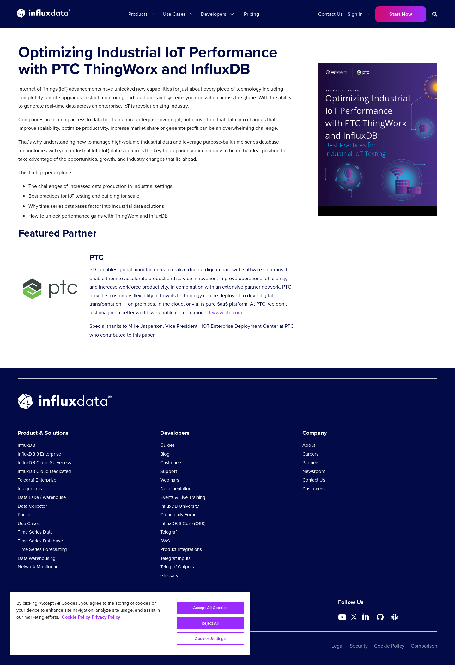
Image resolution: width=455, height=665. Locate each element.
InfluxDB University (179, 506)
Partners (310, 462)
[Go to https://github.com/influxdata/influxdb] (380, 617)
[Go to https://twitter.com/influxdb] (354, 618)
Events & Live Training (182, 497)
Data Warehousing (37, 558)
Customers (171, 462)
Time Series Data (35, 532)
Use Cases (174, 14)
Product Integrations (181, 549)
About (308, 445)
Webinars (169, 479)
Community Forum (179, 514)
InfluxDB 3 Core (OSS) (183, 523)
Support (168, 471)
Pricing (251, 14)
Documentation (175, 488)
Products (138, 14)
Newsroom (313, 471)
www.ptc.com (227, 312)
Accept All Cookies (210, 608)
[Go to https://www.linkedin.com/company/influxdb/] (365, 616)
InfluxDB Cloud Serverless (44, 462)
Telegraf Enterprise (37, 479)
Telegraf (168, 532)
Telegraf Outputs (177, 566)
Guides (167, 445)
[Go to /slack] (394, 617)
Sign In (355, 14)
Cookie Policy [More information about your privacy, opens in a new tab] (76, 617)
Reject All (210, 623)
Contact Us (330, 14)
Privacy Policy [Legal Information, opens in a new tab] (106, 617)
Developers (213, 14)
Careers (310, 454)
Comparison (424, 646)
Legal (337, 646)
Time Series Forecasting (42, 549)
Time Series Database (40, 540)
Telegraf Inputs (175, 558)
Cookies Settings (210, 639)
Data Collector (32, 506)
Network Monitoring (38, 566)
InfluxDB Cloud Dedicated (44, 471)
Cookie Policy (389, 646)
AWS (165, 540)
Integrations (30, 488)
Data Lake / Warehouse (42, 497)
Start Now (400, 14)
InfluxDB (26, 445)
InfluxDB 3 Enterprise (39, 454)
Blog (165, 454)
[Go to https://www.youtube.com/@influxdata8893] (343, 617)
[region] (130, 623)
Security (359, 646)
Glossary (169, 575)
